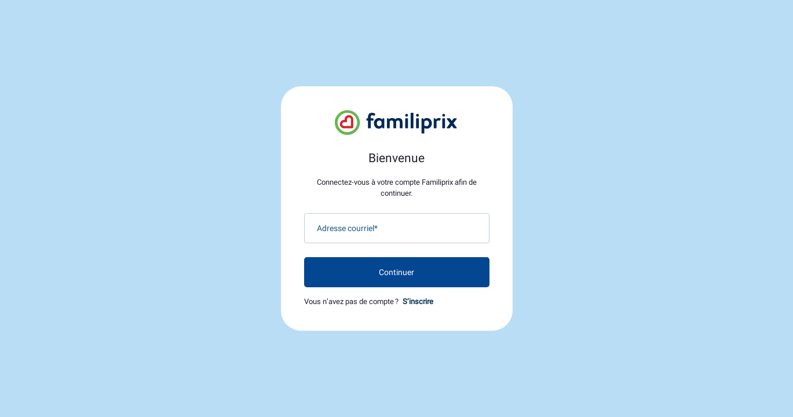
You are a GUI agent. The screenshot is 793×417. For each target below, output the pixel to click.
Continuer (396, 272)
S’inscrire (418, 301)
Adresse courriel (347, 228)
